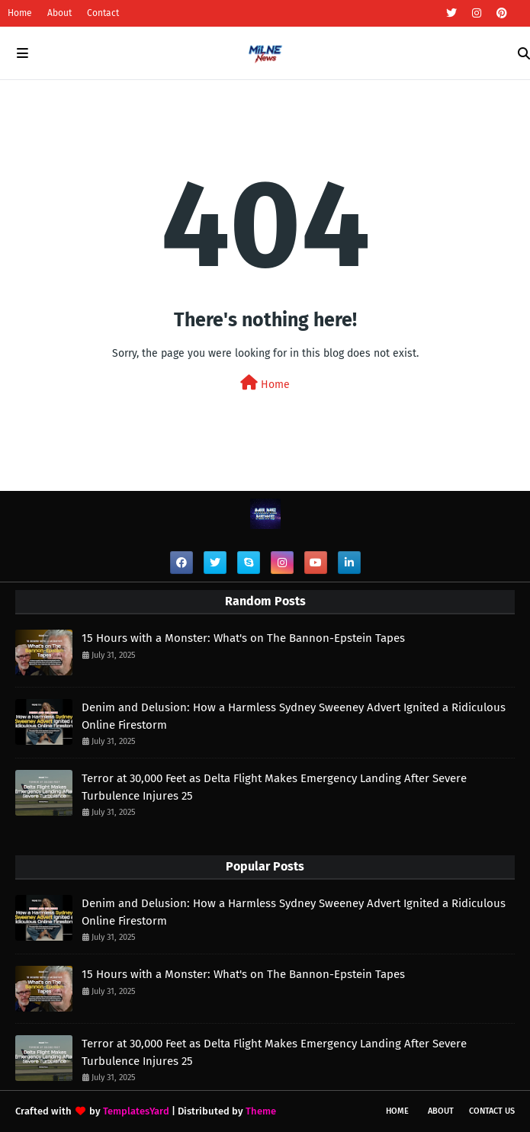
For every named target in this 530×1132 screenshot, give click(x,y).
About (59, 13)
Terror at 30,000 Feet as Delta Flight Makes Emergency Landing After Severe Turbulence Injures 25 (274, 787)
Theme (261, 1111)
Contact (103, 13)
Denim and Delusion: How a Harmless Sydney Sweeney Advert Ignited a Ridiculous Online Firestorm (294, 716)
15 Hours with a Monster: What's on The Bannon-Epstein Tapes (243, 638)
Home (20, 13)
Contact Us (492, 1111)
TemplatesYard (136, 1111)
